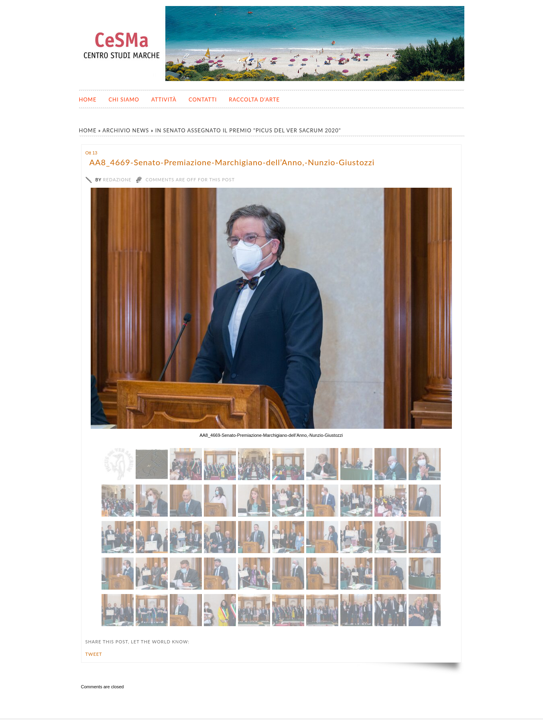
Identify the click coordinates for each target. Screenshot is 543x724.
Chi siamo (123, 99)
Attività (164, 99)
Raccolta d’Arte (254, 99)
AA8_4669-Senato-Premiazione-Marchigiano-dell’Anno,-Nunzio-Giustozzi (232, 162)
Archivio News (125, 130)
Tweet (93, 654)
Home (88, 99)
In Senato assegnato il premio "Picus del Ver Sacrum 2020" (248, 130)
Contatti (203, 99)
